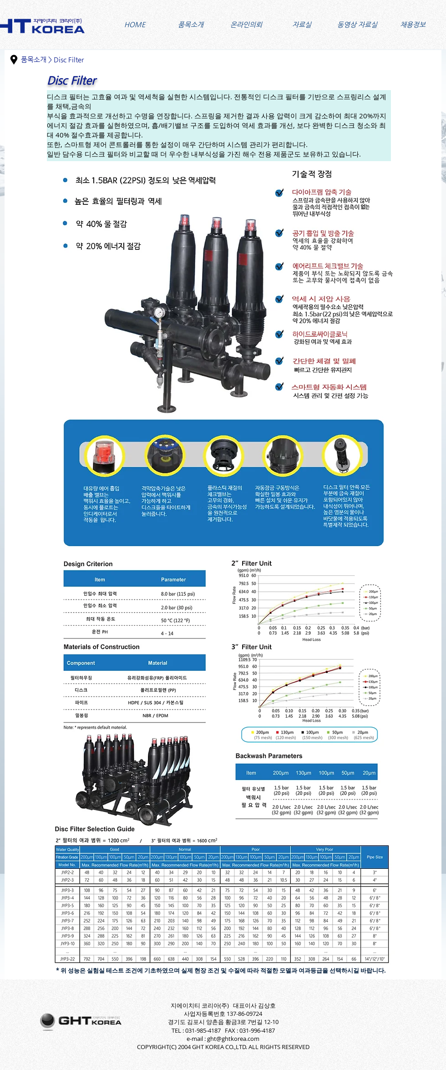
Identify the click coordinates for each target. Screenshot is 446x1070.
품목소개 (33, 59)
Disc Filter (69, 59)
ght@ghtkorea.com (233, 1039)
